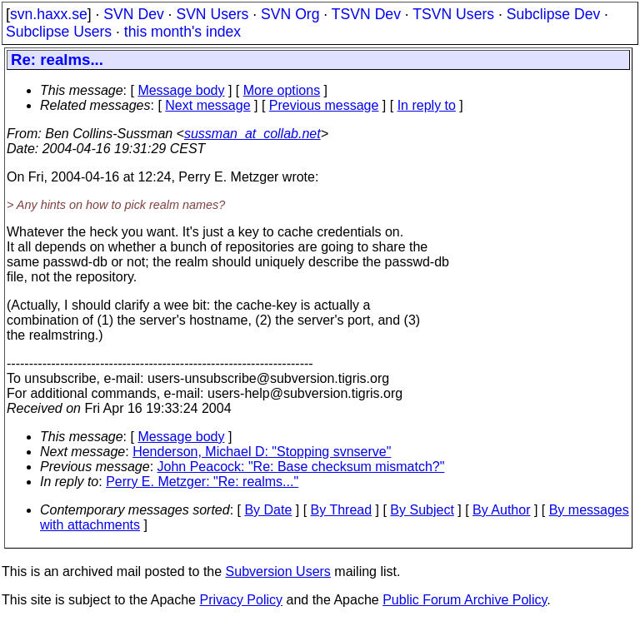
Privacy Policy (240, 600)
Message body (181, 90)
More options (282, 90)
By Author (501, 510)
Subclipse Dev (553, 14)
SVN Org (290, 14)
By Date (268, 510)
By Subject (421, 510)
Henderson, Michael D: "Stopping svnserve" (261, 452)
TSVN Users (453, 14)
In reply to (427, 105)
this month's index (182, 31)
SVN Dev (133, 14)
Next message (207, 105)
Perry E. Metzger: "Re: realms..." (202, 481)
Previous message (324, 105)
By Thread (341, 510)
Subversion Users (278, 571)
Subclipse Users (59, 31)
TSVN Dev (366, 14)
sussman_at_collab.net (252, 134)
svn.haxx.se (49, 14)
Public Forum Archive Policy (464, 600)
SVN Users (212, 14)
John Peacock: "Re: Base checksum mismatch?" (301, 467)
